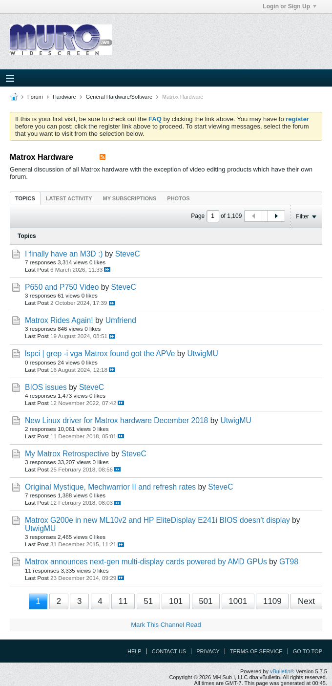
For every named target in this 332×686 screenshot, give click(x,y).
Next (306, 601)
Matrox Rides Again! (59, 320)
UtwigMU (202, 353)
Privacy (207, 651)
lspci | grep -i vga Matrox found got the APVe (100, 353)
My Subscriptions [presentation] (130, 198)
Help (134, 651)
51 (148, 601)
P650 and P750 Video (62, 287)
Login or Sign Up (289, 6)
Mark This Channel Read (166, 624)
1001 (237, 601)
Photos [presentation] (178, 198)
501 (205, 601)
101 (176, 601)
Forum (35, 97)
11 (122, 601)
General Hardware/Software (119, 97)
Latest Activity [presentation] (69, 198)
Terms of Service (256, 651)
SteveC (127, 254)
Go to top (307, 651)
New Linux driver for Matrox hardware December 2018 (116, 420)
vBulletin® (282, 671)
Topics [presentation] (25, 198)
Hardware (64, 97)
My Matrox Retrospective (67, 454)
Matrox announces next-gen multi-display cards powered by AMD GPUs (146, 561)
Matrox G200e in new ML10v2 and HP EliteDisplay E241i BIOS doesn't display (157, 520)
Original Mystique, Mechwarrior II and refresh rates (110, 487)
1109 (272, 601)
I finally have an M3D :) (64, 254)
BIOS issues (46, 387)
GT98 (288, 561)
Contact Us (169, 651)
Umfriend (120, 320)
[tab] (25, 198)
